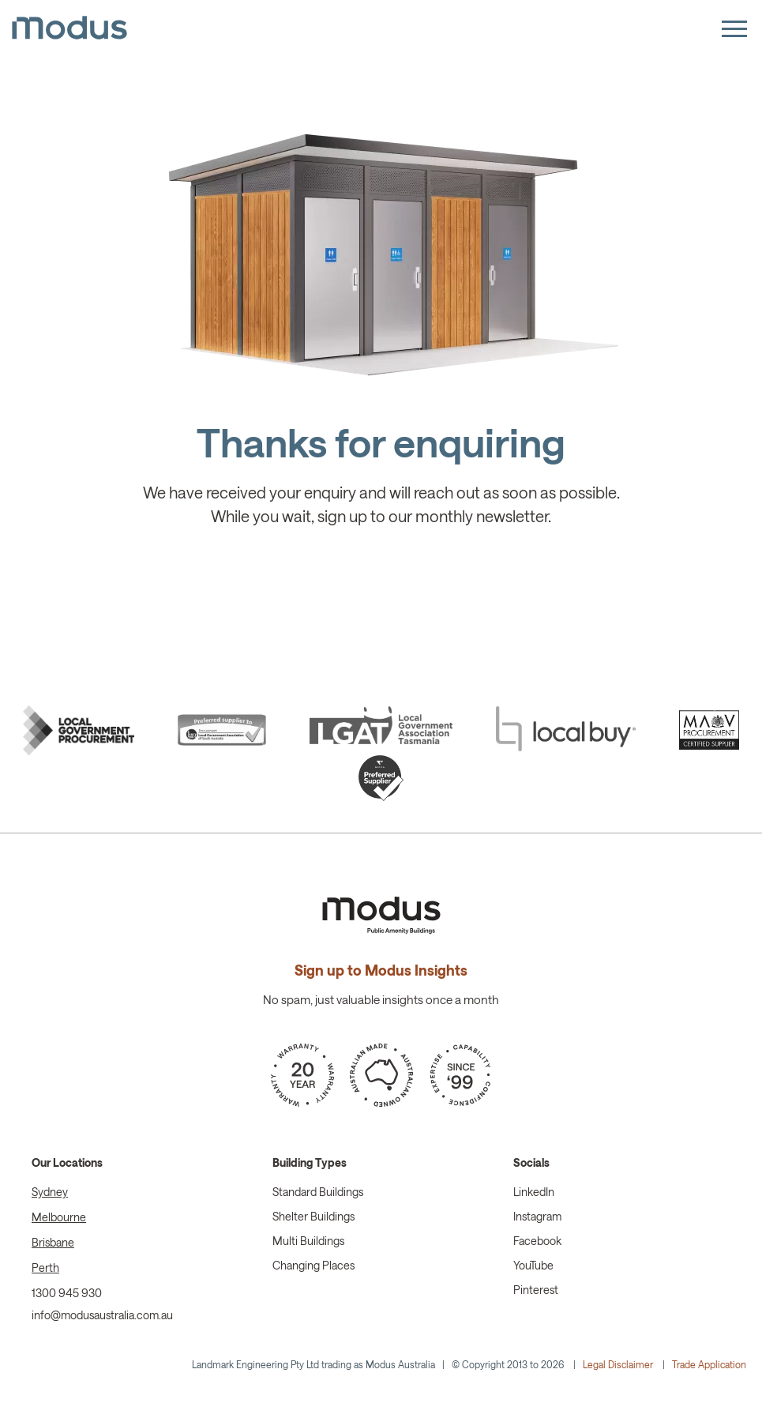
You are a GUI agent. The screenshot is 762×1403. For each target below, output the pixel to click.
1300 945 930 (67, 1293)
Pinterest (535, 1289)
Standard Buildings (317, 1191)
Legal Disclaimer (618, 1364)
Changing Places (313, 1265)
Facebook (537, 1240)
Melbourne (59, 1217)
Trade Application (709, 1364)
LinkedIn (533, 1191)
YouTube (533, 1265)
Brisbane (53, 1242)
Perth (45, 1267)
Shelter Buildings (313, 1216)
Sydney (50, 1191)
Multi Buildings (308, 1240)
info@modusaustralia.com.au (102, 1315)
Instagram (537, 1216)
